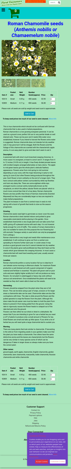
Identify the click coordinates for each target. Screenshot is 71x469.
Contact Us (35, 410)
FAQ (35, 418)
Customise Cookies (58, 461)
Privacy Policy (35, 413)
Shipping (35, 423)
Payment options (35, 415)
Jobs (35, 421)
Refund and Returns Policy (35, 426)
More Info (52, 119)
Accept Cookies (42, 461)
